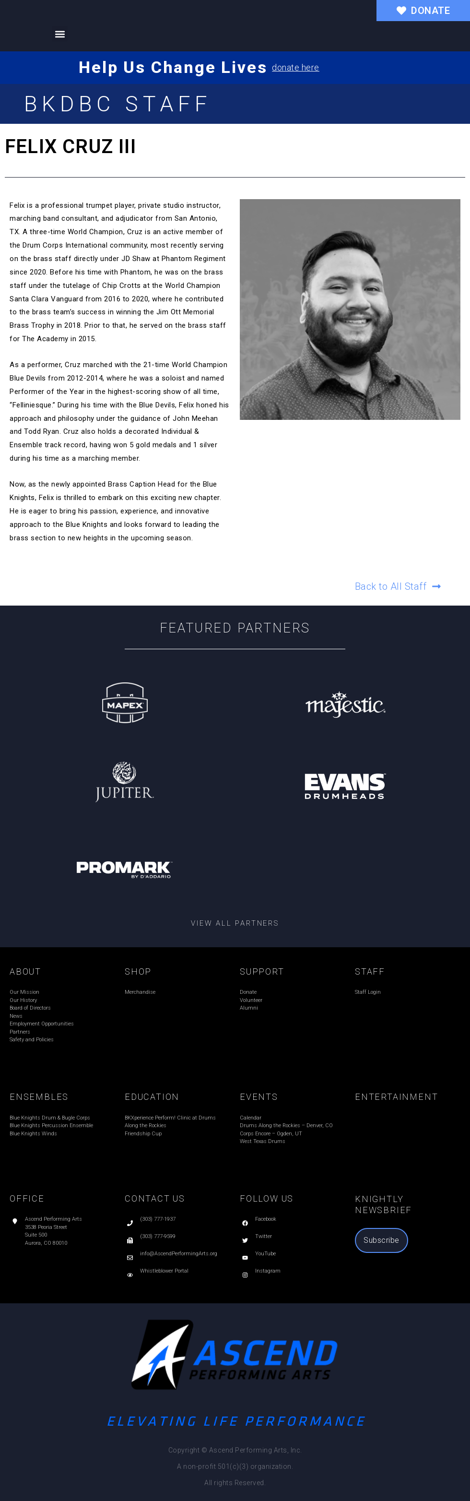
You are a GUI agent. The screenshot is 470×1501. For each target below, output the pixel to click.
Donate (248, 992)
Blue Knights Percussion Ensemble (51, 1125)
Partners (20, 1032)
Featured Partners (235, 628)
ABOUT (25, 971)
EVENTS (259, 1097)
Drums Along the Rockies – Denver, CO (286, 1125)
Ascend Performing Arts (53, 1219)
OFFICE (27, 1198)
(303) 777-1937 (158, 1219)
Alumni (249, 1008)
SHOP (138, 971)
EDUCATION (152, 1097)
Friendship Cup (143, 1134)
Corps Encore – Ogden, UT (271, 1134)
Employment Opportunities (42, 1024)
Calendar (250, 1118)
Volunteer (251, 1000)
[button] (60, 34)
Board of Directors (30, 1008)
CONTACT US (155, 1198)
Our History (23, 1000)
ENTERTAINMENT (396, 1097)
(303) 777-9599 (158, 1236)
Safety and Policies (32, 1039)
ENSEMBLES (39, 1097)
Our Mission (24, 992)
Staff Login (368, 992)
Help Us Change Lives (173, 67)
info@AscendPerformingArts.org (178, 1254)
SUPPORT (262, 971)
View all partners (235, 923)
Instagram (268, 1271)
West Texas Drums (262, 1141)
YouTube (265, 1254)
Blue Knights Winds (33, 1134)
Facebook (265, 1219)
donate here (295, 67)
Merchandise (140, 992)
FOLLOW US (267, 1198)
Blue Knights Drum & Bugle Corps (50, 1118)
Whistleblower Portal (164, 1271)
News (16, 1016)
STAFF (370, 971)
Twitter (263, 1236)
